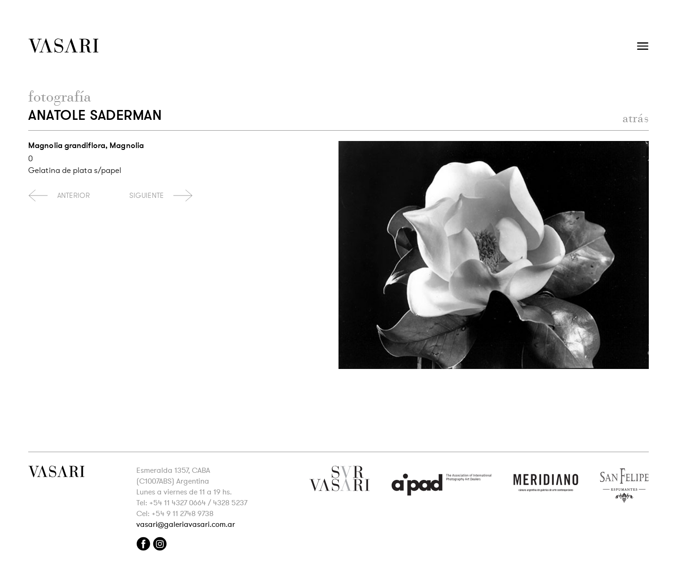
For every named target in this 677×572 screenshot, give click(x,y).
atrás (635, 118)
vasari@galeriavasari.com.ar (185, 524)
